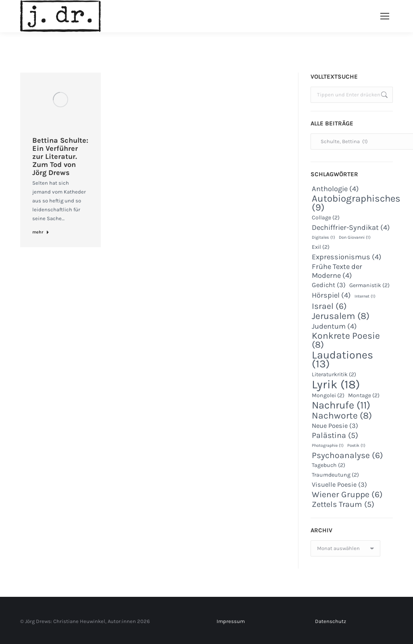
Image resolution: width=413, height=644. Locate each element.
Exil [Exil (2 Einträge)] (321, 247)
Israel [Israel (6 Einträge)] (329, 306)
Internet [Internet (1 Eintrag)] (365, 296)
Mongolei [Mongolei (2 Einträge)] (328, 395)
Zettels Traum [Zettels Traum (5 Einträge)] (343, 504)
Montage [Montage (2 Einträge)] (364, 395)
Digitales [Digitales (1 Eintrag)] (323, 237)
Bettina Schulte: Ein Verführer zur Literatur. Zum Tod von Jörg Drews (60, 156)
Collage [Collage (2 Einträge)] (326, 217)
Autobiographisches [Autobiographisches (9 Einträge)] (356, 203)
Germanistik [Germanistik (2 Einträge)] (369, 285)
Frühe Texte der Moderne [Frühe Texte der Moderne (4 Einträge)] (337, 271)
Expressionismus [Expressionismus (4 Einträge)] (347, 256)
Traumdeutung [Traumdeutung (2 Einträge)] (335, 474)
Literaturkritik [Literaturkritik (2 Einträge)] (334, 374)
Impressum (231, 621)
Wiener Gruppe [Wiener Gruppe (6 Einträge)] (347, 494)
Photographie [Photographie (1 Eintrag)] (328, 445)
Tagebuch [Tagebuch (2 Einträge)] (328, 465)
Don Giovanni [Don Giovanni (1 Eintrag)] (355, 237)
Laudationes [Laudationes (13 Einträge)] (342, 359)
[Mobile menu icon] (385, 16)
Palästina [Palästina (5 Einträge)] (335, 435)
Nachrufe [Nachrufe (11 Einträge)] (341, 405)
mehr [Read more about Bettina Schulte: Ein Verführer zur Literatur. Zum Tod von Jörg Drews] (40, 232)
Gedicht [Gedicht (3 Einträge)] (329, 285)
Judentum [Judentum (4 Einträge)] (334, 326)
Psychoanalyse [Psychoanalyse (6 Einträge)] (347, 455)
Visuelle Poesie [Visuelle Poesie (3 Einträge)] (339, 484)
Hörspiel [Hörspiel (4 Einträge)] (331, 295)
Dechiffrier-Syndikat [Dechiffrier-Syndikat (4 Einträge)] (351, 227)
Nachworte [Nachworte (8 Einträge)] (342, 415)
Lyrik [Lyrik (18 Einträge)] (336, 384)
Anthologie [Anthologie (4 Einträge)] (335, 188)
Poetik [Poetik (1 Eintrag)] (356, 445)
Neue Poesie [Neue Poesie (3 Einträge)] (335, 425)
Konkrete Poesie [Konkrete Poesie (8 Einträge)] (346, 340)
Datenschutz (330, 621)
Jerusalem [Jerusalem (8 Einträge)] (340, 316)
